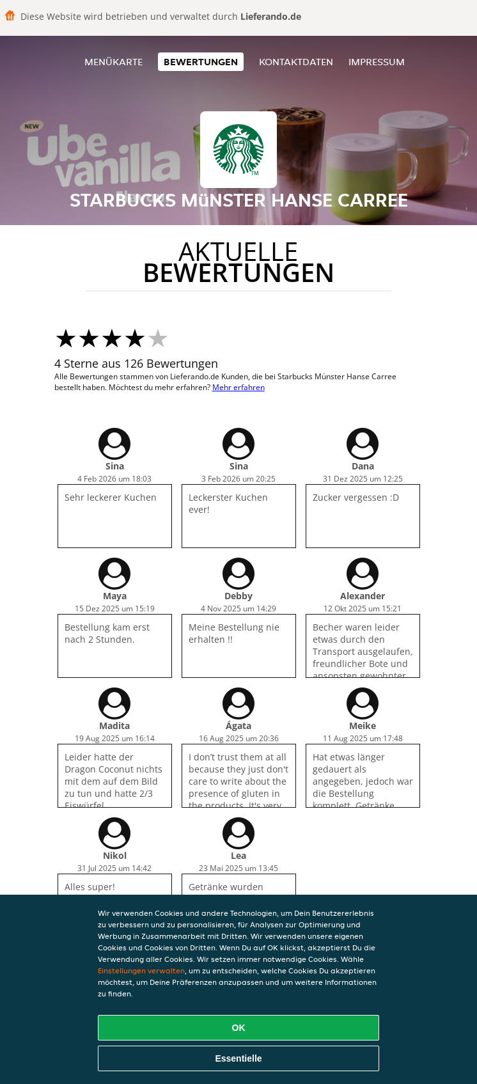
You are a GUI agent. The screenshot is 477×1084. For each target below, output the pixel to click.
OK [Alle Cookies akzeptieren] (239, 1028)
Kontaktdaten (296, 61)
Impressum (376, 61)
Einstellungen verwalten (141, 970)
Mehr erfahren (238, 387)
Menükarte (113, 61)
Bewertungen (201, 61)
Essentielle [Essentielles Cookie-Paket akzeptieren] (238, 1058)
